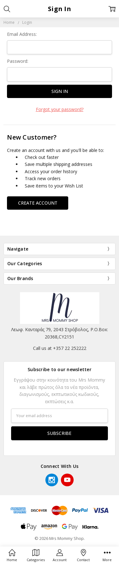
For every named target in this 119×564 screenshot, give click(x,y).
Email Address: (22, 34)
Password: (17, 61)
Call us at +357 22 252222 (59, 348)
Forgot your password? (59, 109)
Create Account (37, 203)
